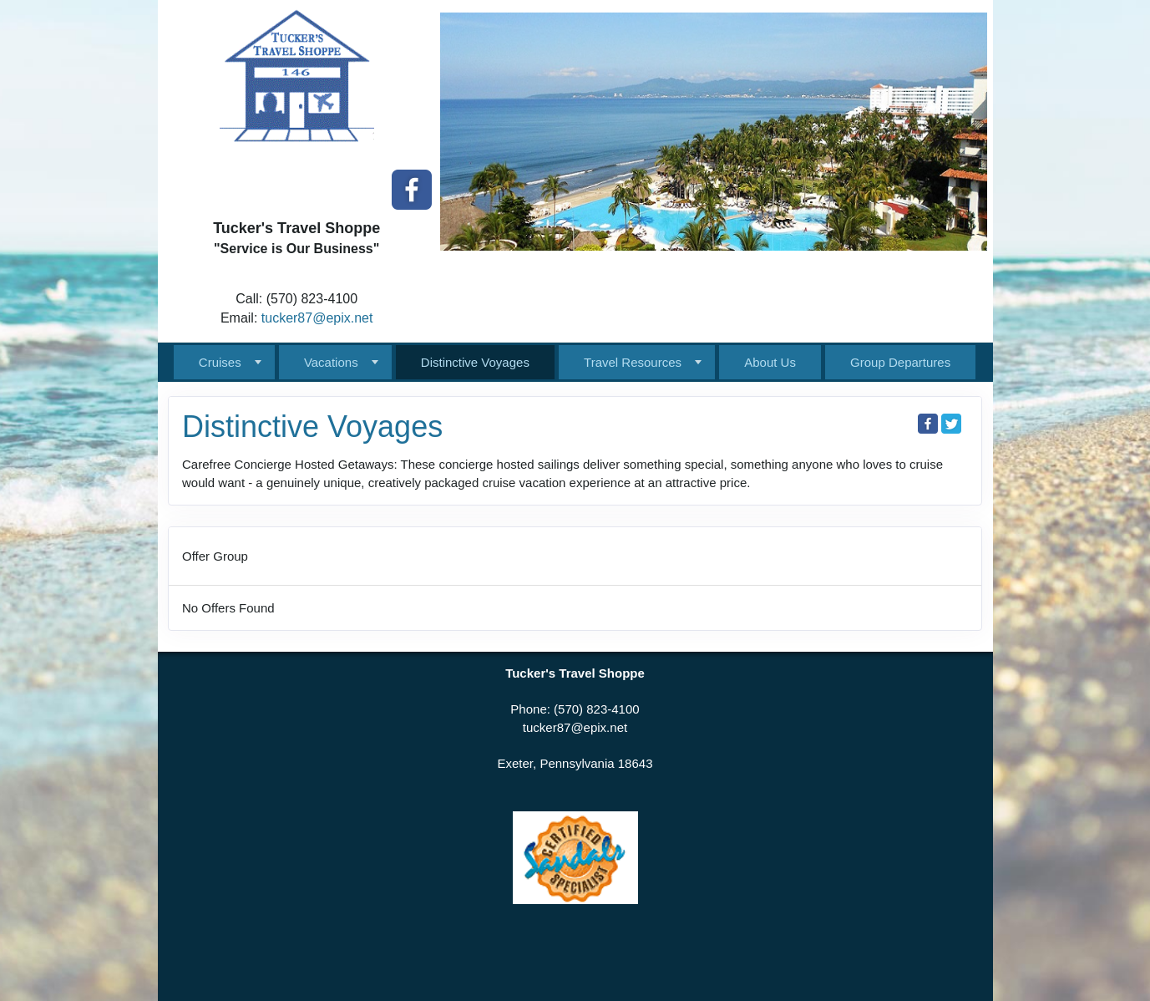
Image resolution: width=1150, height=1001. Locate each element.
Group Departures (900, 362)
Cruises (220, 362)
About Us (770, 362)
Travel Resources (632, 362)
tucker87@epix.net (317, 318)
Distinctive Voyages (475, 362)
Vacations (331, 362)
